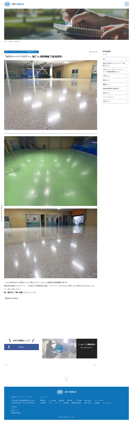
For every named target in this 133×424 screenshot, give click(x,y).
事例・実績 (88, 400)
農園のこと (106, 84)
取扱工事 (69, 400)
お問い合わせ (88, 403)
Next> (95, 365)
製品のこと (106, 80)
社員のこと (106, 101)
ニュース (57, 403)
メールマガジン (107, 403)
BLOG (10, 41)
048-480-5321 (18, 403)
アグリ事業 (78, 400)
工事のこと (106, 76)
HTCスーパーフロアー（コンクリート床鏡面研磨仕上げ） (113, 71)
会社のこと (106, 93)
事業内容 (42, 400)
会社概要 (42, 403)
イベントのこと (108, 97)
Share (21, 347)
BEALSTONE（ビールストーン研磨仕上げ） (114, 64)
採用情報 (97, 403)
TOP (5, 41)
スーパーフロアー (99, 400)
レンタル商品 (52, 400)
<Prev (5, 365)
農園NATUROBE (76, 403)
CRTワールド (15, 410)
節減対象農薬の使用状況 (111, 88)
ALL (104, 59)
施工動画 (65, 403)
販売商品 (61, 400)
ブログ (50, 403)
